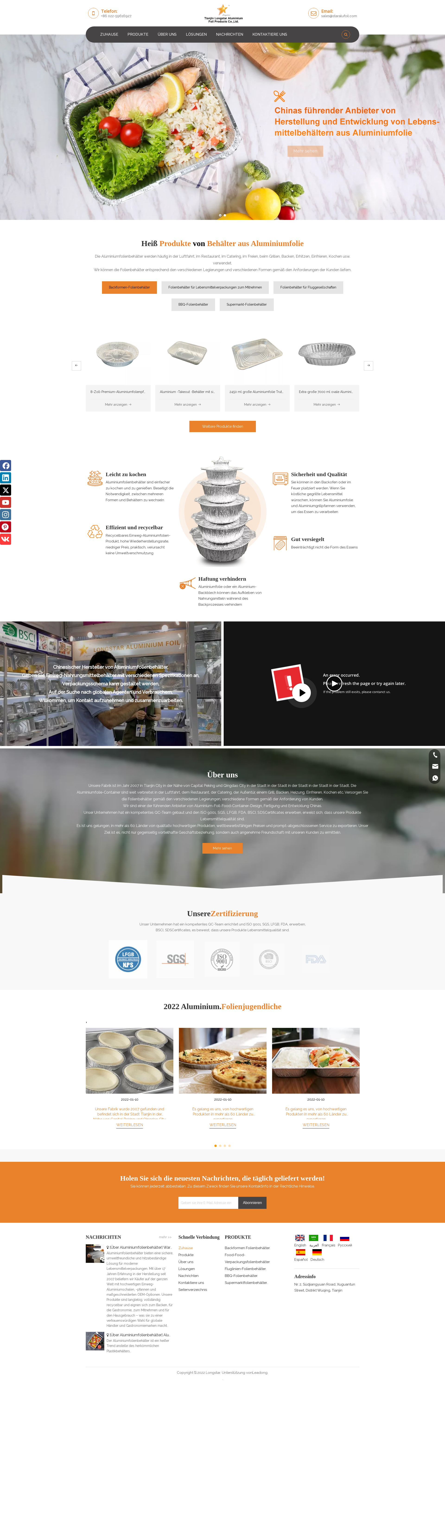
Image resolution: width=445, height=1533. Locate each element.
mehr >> (165, 1237)
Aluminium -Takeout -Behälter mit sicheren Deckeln (198, 392)
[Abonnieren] (252, 1203)
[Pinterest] (5, 526)
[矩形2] (222, 884)
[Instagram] (5, 514)
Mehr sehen (312, 150)
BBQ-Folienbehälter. (241, 1276)
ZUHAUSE (109, 34)
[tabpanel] (129, 1084)
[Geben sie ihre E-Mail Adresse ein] (207, 1203)
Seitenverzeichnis (192, 1290)
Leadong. (260, 1373)
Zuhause (185, 1248)
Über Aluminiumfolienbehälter (136, 1247)
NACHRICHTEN (229, 34)
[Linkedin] (5, 477)
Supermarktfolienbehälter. (246, 1283)
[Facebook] (5, 465)
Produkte (186, 1255)
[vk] (5, 539)
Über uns (185, 1262)
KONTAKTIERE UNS (269, 34)
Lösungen (186, 1269)
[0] (222, 510)
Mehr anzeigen (118, 404)
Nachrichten (188, 1276)
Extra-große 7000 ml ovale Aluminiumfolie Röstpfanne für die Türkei (350, 392)
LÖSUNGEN (196, 34)
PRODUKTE (137, 34)
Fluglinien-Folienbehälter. (245, 1269)
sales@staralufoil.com (339, 16)
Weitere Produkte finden (222, 426)
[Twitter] (5, 490)
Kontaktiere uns (191, 1283)
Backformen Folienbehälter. (247, 1248)
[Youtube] (5, 502)
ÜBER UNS (167, 34)
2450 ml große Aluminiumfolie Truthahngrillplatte (266, 392)
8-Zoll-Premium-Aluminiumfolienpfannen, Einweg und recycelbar (139, 392)
